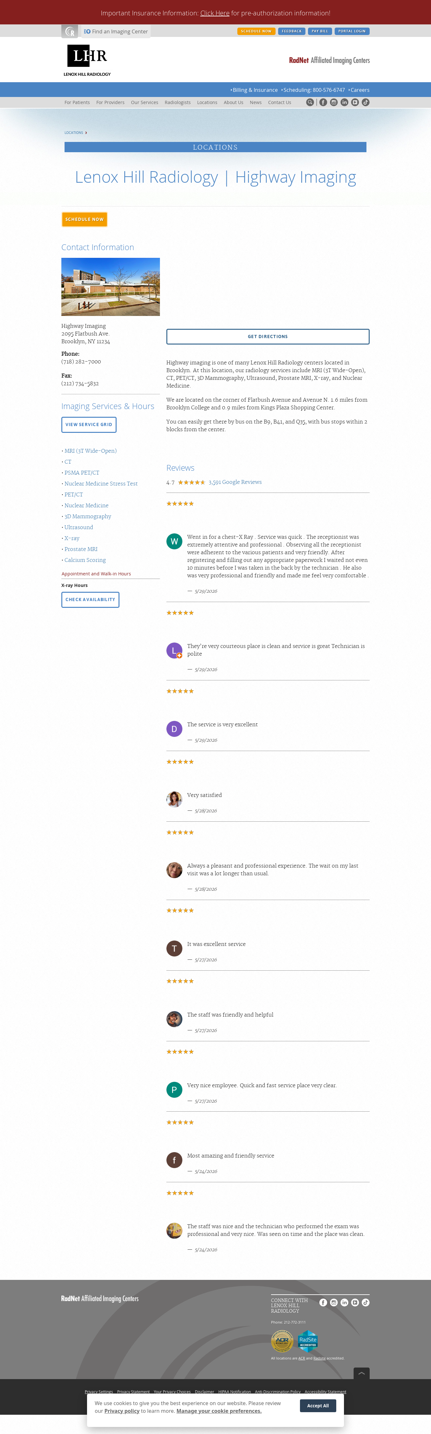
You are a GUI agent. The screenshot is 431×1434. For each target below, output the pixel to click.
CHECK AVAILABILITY (90, 599)
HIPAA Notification (234, 1391)
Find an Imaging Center (120, 31)
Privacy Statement (133, 1391)
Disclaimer (204, 1391)
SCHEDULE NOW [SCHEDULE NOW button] (256, 31)
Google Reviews (235, 482)
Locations (74, 133)
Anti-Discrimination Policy (278, 1391)
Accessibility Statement (325, 1391)
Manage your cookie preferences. (219, 1410)
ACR (301, 1358)
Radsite (319, 1358)
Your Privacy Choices (172, 1391)
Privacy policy (121, 1410)
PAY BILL (320, 31)
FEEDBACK (292, 31)
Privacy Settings (99, 1391)
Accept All (318, 1406)
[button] (84, 220)
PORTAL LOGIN (352, 31)
